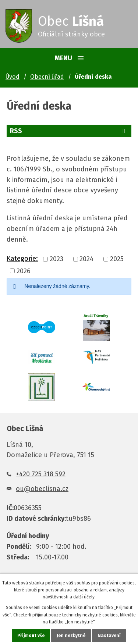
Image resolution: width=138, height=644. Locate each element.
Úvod (13, 76)
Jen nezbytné (71, 635)
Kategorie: (22, 259)
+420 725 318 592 (41, 474)
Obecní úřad (47, 76)
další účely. (84, 596)
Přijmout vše (31, 635)
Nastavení (109, 635)
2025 (117, 259)
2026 (24, 271)
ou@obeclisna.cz (42, 489)
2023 (56, 259)
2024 (86, 259)
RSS (69, 131)
